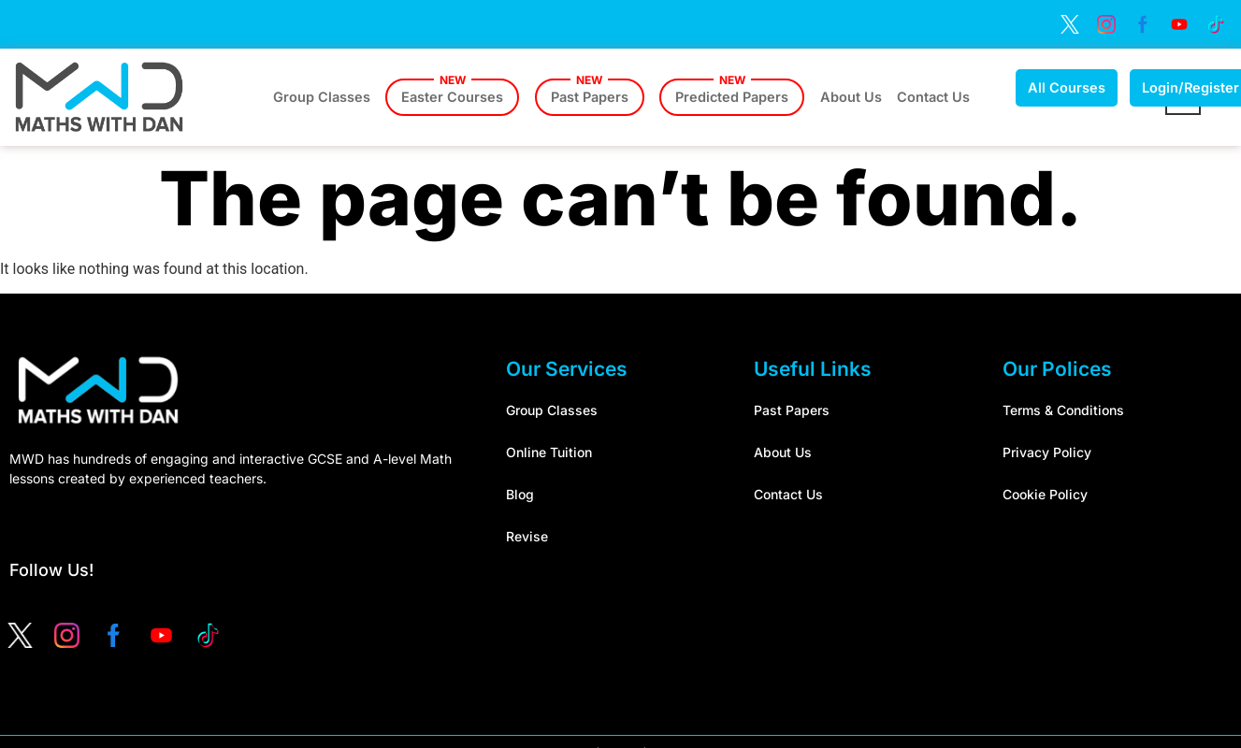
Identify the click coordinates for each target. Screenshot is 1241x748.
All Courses (1085, 87)
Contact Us (951, 97)
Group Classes (322, 97)
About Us (866, 97)
